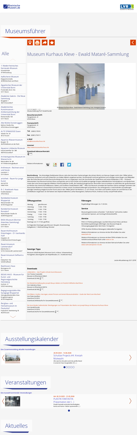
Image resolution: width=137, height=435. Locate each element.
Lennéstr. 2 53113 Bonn (13, 170)
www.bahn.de (86, 234)
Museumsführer (25, 31)
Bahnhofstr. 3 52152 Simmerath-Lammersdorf (13, 247)
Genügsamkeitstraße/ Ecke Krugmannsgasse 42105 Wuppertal (13, 294)
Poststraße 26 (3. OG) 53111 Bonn (13, 88)
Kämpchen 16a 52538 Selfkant (13, 258)
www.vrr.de (110, 239)
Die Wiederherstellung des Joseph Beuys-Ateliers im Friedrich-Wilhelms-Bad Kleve (55, 283)
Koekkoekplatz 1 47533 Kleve (13, 191)
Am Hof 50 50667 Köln (13, 181)
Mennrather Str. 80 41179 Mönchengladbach (13, 159)
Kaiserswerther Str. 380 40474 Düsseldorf (13, 150)
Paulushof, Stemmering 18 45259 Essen (13, 308)
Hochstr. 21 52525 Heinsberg (13, 280)
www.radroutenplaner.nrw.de (91, 245)
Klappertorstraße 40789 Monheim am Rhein (13, 78)
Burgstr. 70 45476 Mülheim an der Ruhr (13, 142)
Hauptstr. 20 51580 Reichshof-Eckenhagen (13, 235)
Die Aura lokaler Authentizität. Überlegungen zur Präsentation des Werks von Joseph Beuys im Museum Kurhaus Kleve (67, 305)
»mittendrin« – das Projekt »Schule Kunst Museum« (44, 272)
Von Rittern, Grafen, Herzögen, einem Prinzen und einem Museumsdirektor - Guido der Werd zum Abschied (63, 294)
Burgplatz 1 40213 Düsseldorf (13, 99)
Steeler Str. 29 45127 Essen (13, 133)
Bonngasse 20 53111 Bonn (13, 268)
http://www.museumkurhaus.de (38, 147)
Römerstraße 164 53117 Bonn (13, 113)
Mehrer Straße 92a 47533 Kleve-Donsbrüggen (13, 125)
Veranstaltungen (25, 382)
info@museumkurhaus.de (36, 141)
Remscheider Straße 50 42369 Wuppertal (13, 212)
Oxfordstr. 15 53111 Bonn (13, 223)
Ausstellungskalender (31, 339)
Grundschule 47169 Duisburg (13, 68)
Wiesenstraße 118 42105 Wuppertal (13, 201)
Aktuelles (16, 425)
